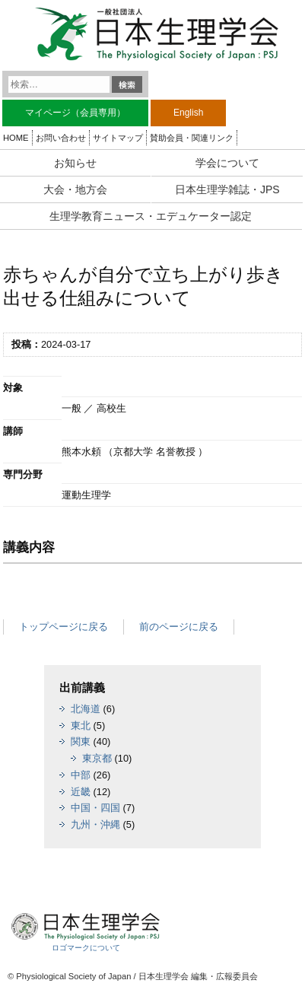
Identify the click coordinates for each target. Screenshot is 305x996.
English (188, 112)
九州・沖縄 (95, 824)
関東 (81, 741)
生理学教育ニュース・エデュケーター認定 (150, 216)
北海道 (85, 708)
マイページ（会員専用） (75, 112)
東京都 (97, 758)
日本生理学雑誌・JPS (227, 189)
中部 (81, 775)
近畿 (81, 791)
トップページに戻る (63, 626)
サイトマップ (118, 137)
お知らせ (75, 163)
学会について (227, 163)
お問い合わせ (61, 137)
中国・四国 (95, 807)
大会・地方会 (75, 189)
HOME (16, 137)
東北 (81, 725)
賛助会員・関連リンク (192, 137)
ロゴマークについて (86, 947)
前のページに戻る (178, 626)
